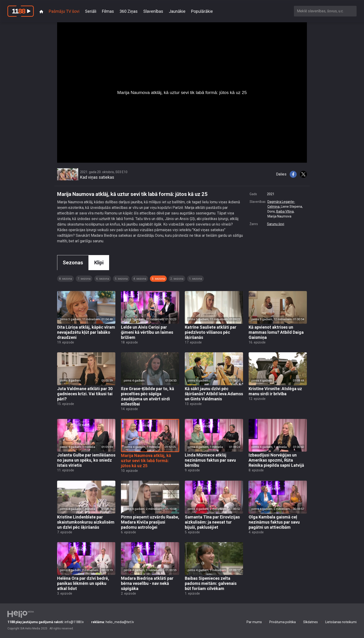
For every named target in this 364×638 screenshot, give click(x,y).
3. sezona (158, 278)
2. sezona (176, 278)
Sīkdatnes (310, 622)
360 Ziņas (129, 11)
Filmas (108, 11)
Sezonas (73, 263)
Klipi (99, 263)
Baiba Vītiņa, (285, 211)
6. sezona (102, 278)
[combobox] (325, 11)
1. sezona (195, 278)
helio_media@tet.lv (112, 622)
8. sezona (65, 278)
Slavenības (153, 11)
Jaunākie (177, 11)
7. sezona (84, 278)
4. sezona (139, 278)
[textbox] (325, 11)
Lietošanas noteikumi (341, 622)
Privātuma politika (282, 622)
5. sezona (121, 278)
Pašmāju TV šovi (64, 11)
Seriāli (90, 11)
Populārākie (202, 11)
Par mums (254, 622)
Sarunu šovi (275, 224)
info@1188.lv (45, 622)
